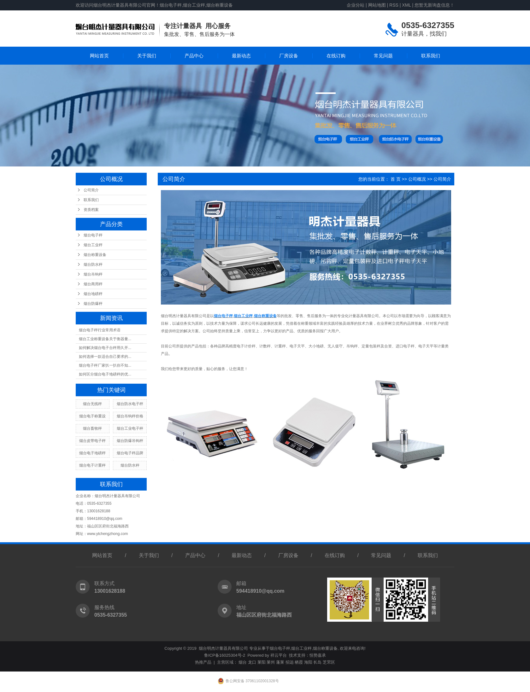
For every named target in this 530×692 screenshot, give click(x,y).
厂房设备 (288, 55)
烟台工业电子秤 (130, 428)
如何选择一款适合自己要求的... (105, 356)
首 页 (396, 179)
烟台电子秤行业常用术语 (100, 330)
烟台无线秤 (92, 404)
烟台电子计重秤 (92, 465)
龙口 (252, 662)
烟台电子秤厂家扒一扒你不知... (105, 365)
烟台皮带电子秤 (92, 441)
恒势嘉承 (317, 655)
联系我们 (430, 55)
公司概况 (417, 179)
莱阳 (261, 662)
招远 (290, 662)
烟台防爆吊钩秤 (130, 441)
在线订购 (336, 55)
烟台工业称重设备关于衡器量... (105, 339)
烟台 (242, 662)
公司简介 (91, 190)
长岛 (317, 662)
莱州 (271, 662)
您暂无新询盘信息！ (434, 5)
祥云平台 (278, 655)
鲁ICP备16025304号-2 (224, 655)
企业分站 (355, 5)
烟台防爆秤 (93, 303)
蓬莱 (280, 662)
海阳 (308, 662)
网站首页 (99, 55)
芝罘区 (329, 662)
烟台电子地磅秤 (92, 453)
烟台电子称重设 (92, 416)
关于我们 (146, 55)
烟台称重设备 (95, 255)
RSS (393, 5)
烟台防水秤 (93, 264)
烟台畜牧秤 (92, 428)
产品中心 (194, 55)
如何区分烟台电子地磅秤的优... (105, 374)
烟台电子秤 (93, 235)
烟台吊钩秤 (93, 274)
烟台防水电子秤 (130, 404)
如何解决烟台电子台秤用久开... (105, 348)
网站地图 (377, 5)
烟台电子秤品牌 (130, 453)
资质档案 (91, 209)
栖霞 (299, 662)
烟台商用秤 (93, 284)
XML (406, 5)
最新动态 (241, 55)
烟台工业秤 (93, 245)
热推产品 (203, 662)
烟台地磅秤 (93, 294)
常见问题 (383, 55)
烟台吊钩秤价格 (130, 416)
